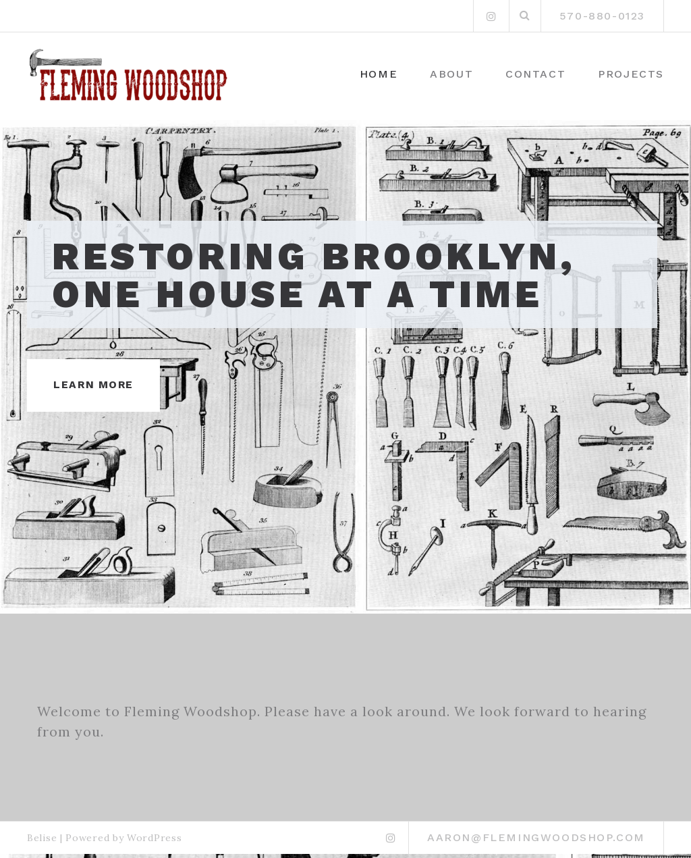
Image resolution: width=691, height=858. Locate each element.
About (451, 74)
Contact (535, 74)
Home (378, 74)
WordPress (154, 842)
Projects (631, 74)
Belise (42, 842)
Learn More (95, 388)
